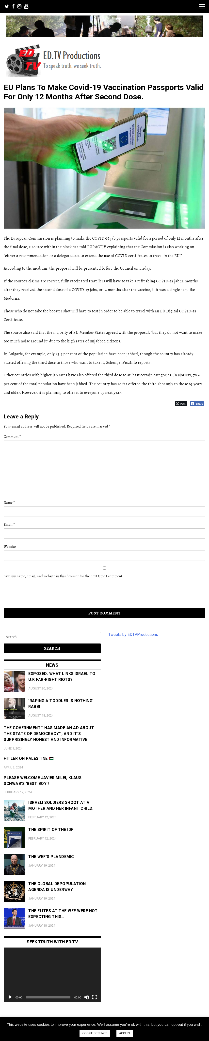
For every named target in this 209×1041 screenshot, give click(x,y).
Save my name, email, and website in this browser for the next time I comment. (64, 576)
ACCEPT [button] (124, 1033)
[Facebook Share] (197, 403)
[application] (52, 975)
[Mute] (86, 997)
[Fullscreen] (94, 997)
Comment (12, 436)
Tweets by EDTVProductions (133, 634)
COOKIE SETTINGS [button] (94, 1033)
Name (9, 502)
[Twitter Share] (181, 403)
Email (9, 524)
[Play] (10, 997)
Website (10, 546)
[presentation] (37, 593)
